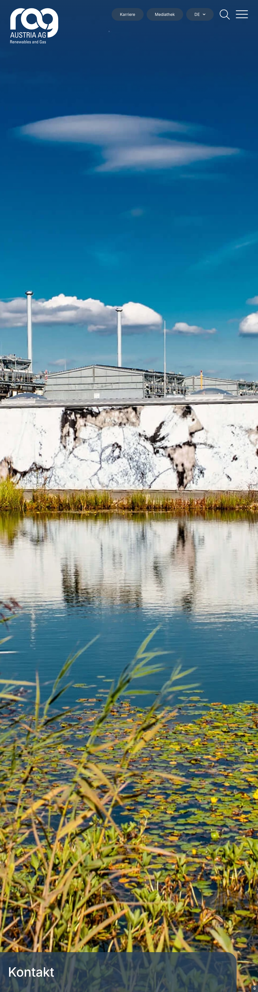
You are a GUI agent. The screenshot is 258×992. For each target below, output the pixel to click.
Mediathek (165, 14)
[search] (225, 14)
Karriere (127, 14)
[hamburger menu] (242, 14)
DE (200, 14)
